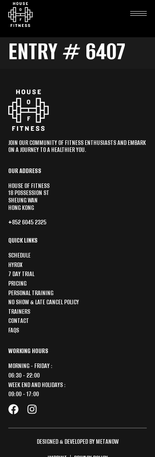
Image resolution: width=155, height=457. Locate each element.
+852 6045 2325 (27, 222)
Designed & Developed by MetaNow (78, 441)
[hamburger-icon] (138, 11)
